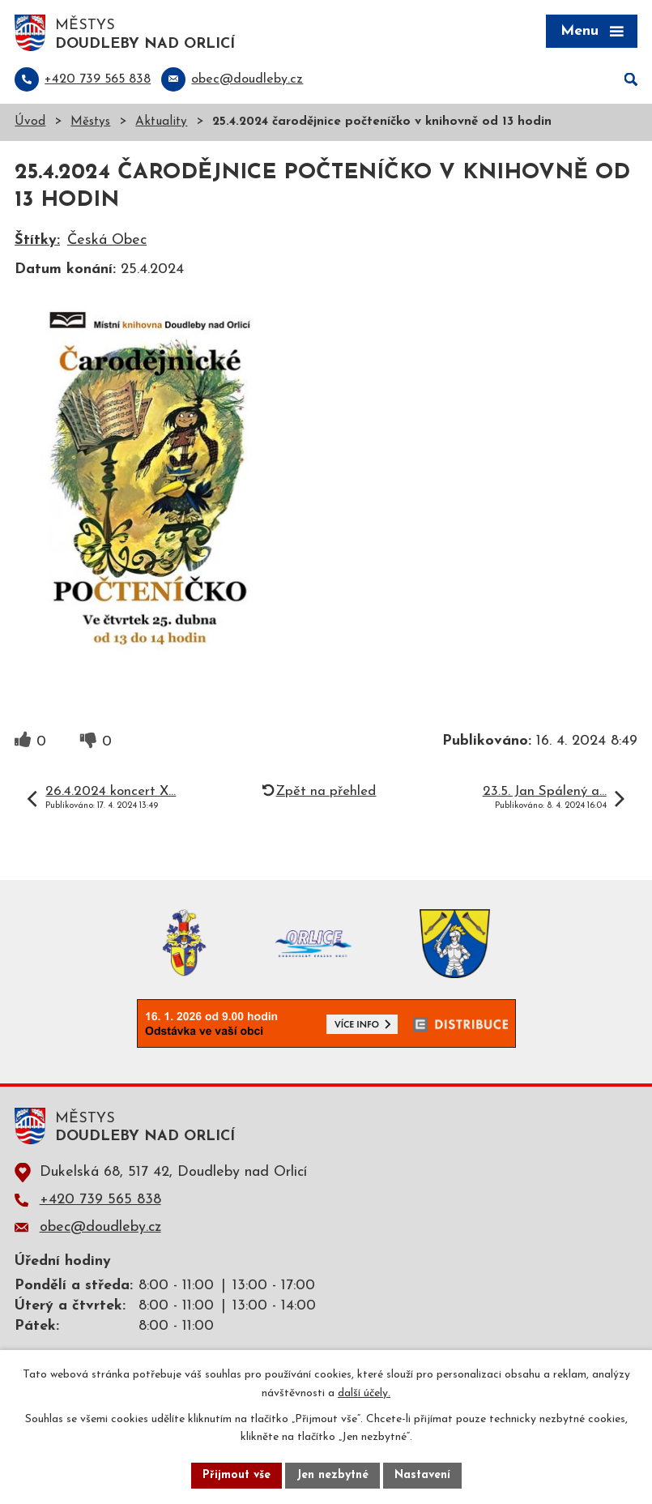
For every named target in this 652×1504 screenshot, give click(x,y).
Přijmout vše (236, 1475)
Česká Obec (107, 240)
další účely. (364, 1393)
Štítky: (37, 240)
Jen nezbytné (332, 1475)
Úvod (30, 122)
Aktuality (161, 122)
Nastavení (422, 1475)
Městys (90, 122)
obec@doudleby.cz (100, 1227)
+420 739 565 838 (100, 1199)
